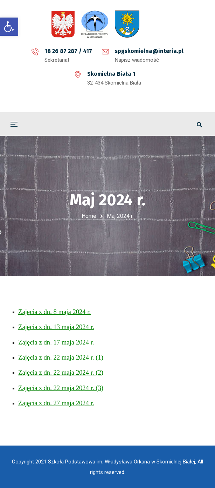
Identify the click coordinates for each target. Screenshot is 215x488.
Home (89, 216)
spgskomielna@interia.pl (149, 51)
